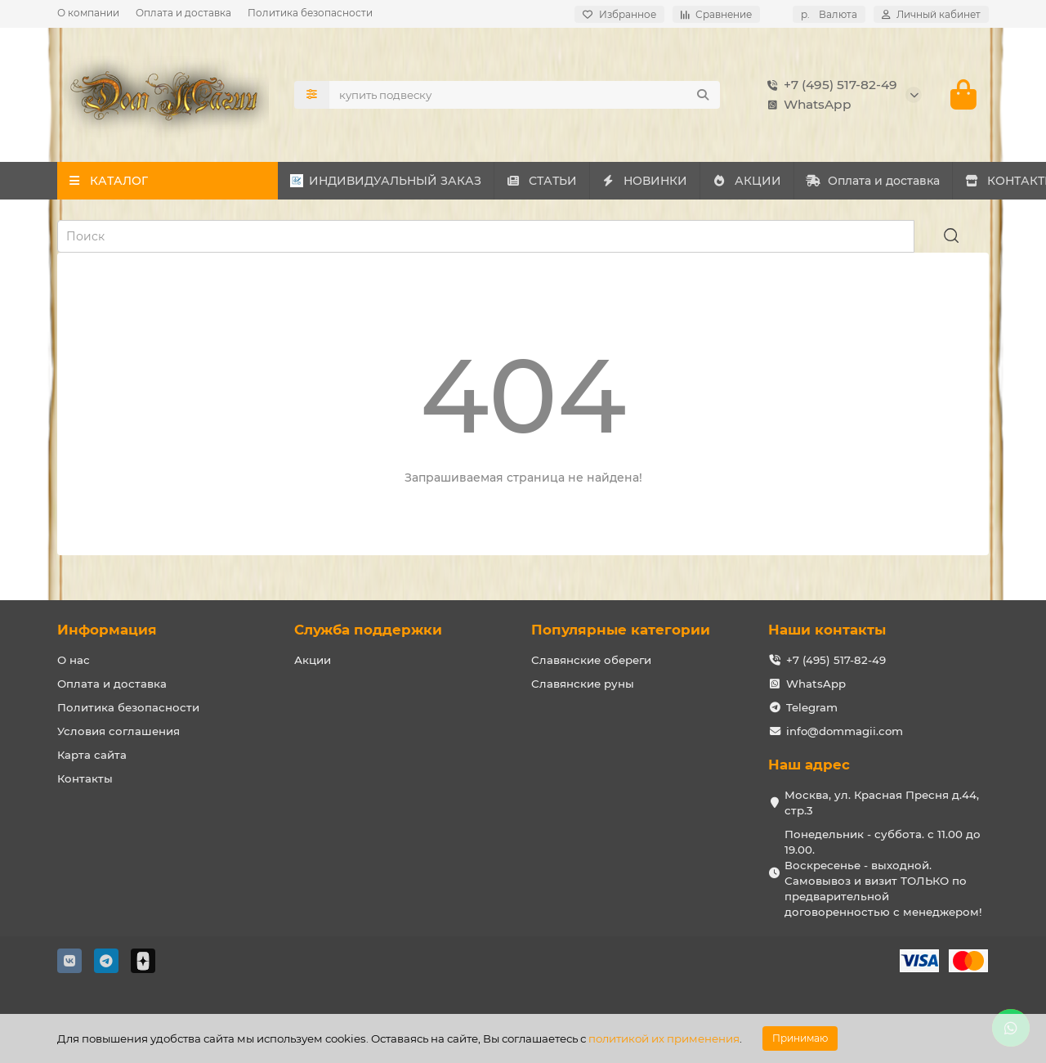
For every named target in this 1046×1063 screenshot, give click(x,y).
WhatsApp (806, 105)
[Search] (524, 95)
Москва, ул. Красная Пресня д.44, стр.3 (881, 802)
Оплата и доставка (183, 13)
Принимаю (800, 1038)
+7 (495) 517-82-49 (829, 85)
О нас (73, 659)
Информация (107, 629)
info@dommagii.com (844, 731)
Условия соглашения (118, 731)
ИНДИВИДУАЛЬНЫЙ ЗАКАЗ (405, 180)
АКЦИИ (882, 180)
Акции (312, 659)
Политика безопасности (310, 13)
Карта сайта (92, 754)
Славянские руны (582, 683)
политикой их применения (664, 1038)
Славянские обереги (591, 659)
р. (829, 14)
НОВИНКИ (741, 180)
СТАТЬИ (599, 180)
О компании (88, 13)
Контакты (85, 778)
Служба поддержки (368, 629)
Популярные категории (620, 629)
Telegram (812, 707)
